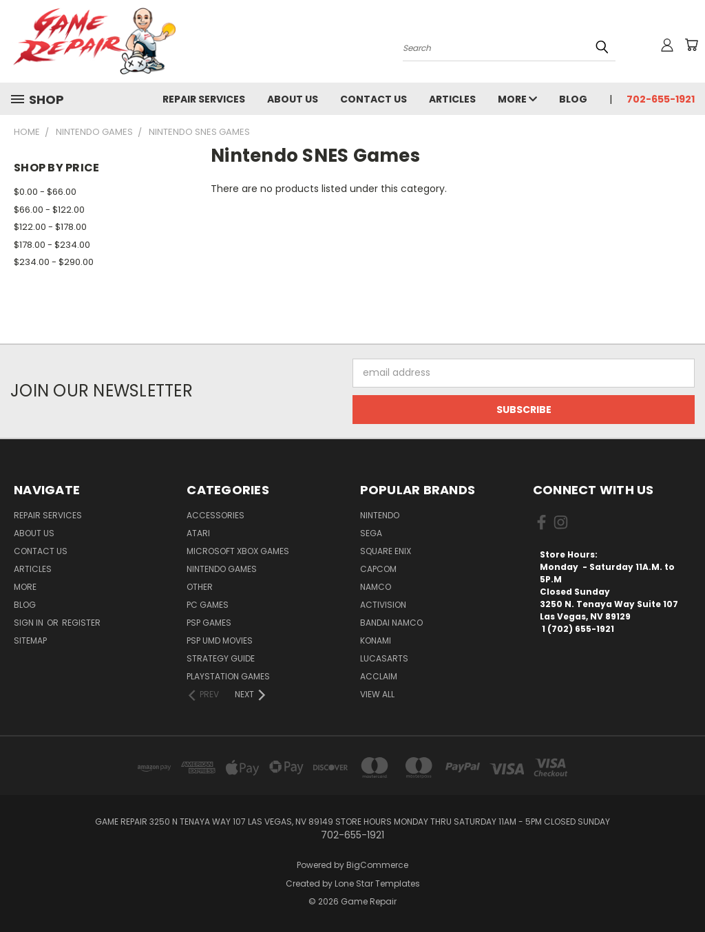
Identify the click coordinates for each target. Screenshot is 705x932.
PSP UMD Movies (220, 640)
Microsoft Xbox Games (238, 551)
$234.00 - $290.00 (54, 261)
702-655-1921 (661, 99)
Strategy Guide (221, 658)
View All (377, 694)
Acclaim (378, 676)
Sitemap (30, 640)
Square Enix (385, 551)
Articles (452, 99)
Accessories (215, 515)
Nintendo (379, 515)
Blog (573, 99)
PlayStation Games (228, 676)
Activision (383, 605)
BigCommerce (377, 865)
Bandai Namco (391, 622)
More (517, 99)
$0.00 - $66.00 (45, 191)
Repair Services (203, 99)
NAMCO (375, 587)
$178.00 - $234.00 (52, 244)
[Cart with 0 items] (691, 45)
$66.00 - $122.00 (49, 209)
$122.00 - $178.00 (50, 226)
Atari (198, 533)
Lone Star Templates (377, 883)
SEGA (371, 533)
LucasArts (384, 658)
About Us (292, 99)
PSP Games (209, 622)
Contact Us (373, 99)
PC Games (208, 605)
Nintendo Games (222, 569)
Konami (375, 640)
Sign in (29, 622)
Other (200, 587)
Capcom (378, 569)
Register (81, 622)
